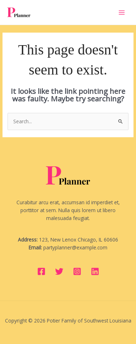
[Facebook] (41, 271)
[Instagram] (77, 271)
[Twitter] (59, 271)
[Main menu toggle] (122, 12)
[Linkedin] (95, 271)
